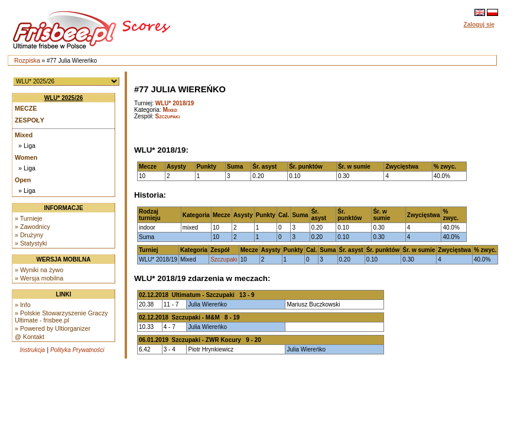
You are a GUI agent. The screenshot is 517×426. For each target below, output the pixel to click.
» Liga (26, 145)
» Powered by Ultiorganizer (52, 328)
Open (23, 179)
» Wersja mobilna (39, 278)
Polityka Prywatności (77, 350)
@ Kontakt (29, 336)
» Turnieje (29, 218)
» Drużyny (29, 234)
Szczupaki (167, 116)
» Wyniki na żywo (39, 269)
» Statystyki (31, 243)
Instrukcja (32, 350)
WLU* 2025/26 (63, 98)
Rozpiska (27, 60)
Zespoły (29, 120)
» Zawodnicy (32, 226)
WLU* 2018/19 (174, 103)
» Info (23, 304)
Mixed (23, 134)
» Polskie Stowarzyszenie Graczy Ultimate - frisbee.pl (61, 316)
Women (26, 157)
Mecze (26, 108)
